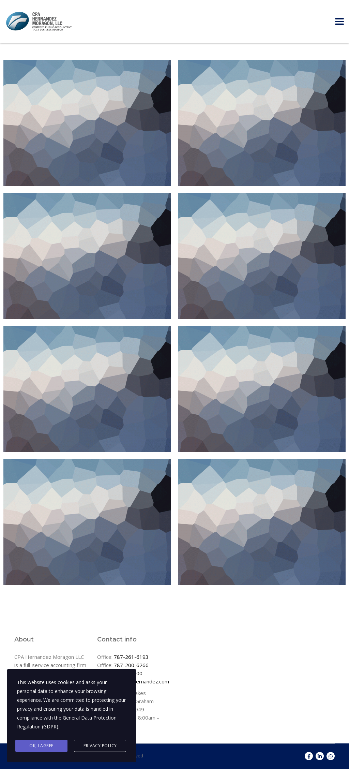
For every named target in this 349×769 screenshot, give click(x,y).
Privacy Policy (100, 746)
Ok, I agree (41, 746)
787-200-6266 (131, 665)
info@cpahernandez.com (140, 681)
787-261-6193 (131, 656)
